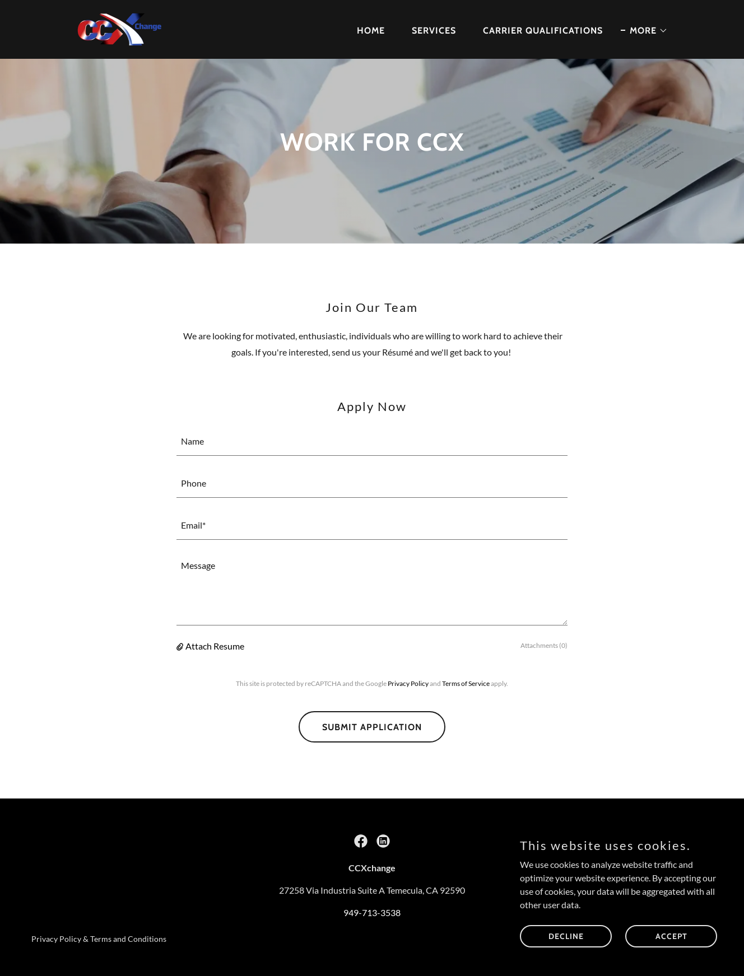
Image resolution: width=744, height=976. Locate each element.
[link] (120, 28)
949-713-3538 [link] (372, 912)
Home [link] (371, 30)
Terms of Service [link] (466, 683)
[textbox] (371, 441)
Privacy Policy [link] (408, 683)
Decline (566, 936)
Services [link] (434, 30)
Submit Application (372, 727)
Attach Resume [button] (214, 646)
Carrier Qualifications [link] (543, 30)
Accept (671, 936)
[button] (644, 31)
